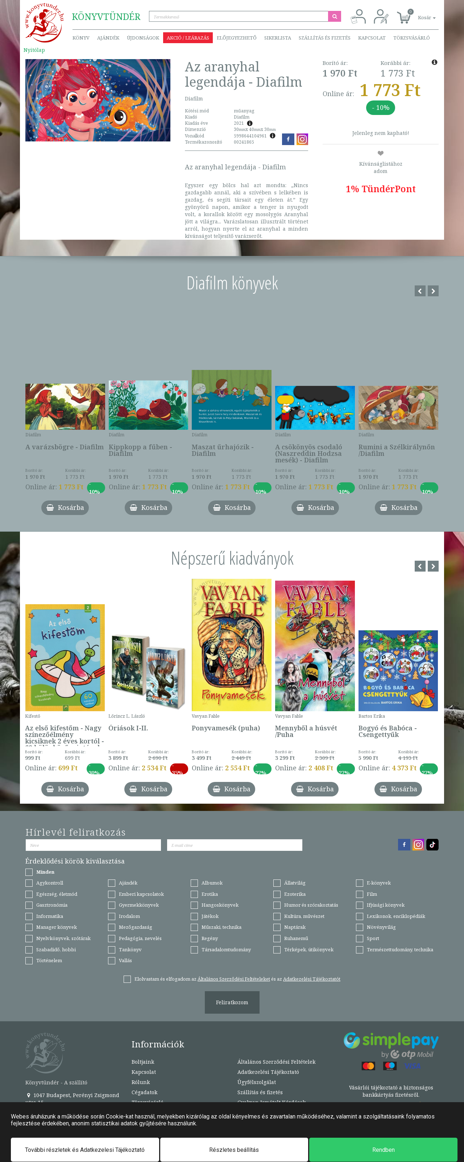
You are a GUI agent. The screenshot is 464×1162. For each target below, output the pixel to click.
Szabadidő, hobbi (56, 949)
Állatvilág (295, 882)
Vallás (125, 960)
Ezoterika (295, 894)
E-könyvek (379, 882)
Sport (373, 938)
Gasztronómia (51, 905)
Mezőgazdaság (135, 927)
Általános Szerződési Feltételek (276, 1061)
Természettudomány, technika (400, 949)
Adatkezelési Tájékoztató (268, 1071)
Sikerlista (277, 37)
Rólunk (141, 1082)
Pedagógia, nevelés (140, 938)
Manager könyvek (56, 927)
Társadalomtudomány (226, 949)
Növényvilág (381, 927)
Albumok (212, 882)
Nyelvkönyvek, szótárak (63, 938)
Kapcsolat (372, 37)
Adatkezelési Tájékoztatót (311, 979)
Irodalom (129, 916)
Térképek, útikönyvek (309, 949)
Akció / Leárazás (188, 37)
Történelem (49, 960)
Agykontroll (49, 882)
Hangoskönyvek (220, 905)
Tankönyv (130, 949)
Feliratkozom (232, 1002)
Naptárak (295, 927)
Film (372, 894)
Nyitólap (34, 49)
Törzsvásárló (411, 37)
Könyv (81, 37)
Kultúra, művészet (304, 916)
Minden (45, 872)
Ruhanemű (296, 938)
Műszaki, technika (221, 927)
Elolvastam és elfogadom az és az (237, 979)
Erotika (210, 894)
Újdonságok (143, 37)
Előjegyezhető (237, 37)
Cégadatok (144, 1092)
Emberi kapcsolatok (141, 894)
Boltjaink (143, 1061)
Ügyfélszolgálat (256, 1082)
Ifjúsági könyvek (386, 905)
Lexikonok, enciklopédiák (396, 916)
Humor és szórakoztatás (311, 905)
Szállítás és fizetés (325, 37)
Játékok (210, 916)
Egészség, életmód (56, 894)
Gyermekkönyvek (139, 905)
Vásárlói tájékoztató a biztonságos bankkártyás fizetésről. (391, 1091)
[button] (418, 13)
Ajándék (108, 37)
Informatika (49, 916)
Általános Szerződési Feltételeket (234, 979)
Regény (210, 938)
